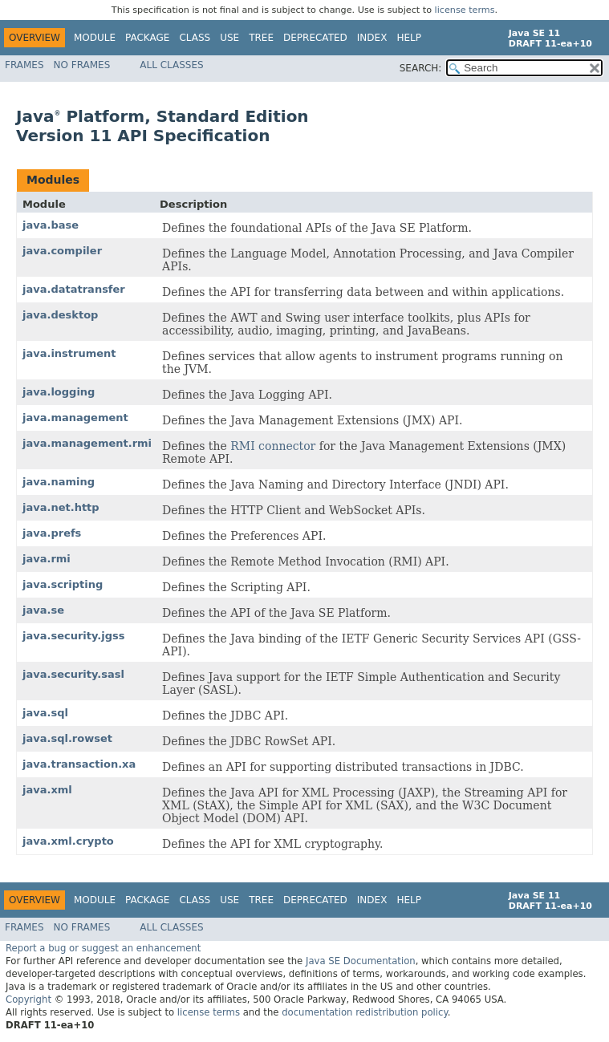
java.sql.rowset (67, 738)
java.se (43, 610)
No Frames (82, 65)
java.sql (45, 713)
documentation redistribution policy (364, 1012)
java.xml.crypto (68, 841)
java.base (50, 225)
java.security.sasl (73, 674)
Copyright (28, 999)
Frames (24, 65)
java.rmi (46, 559)
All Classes (171, 65)
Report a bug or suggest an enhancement (103, 948)
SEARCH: (421, 68)
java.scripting (62, 584)
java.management (75, 418)
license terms (465, 10)
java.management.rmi (87, 443)
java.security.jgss (73, 636)
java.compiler (62, 251)
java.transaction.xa (79, 764)
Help (408, 37)
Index (372, 37)
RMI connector (272, 446)
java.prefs (51, 533)
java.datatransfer (73, 289)
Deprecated (315, 37)
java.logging (58, 392)
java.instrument (69, 353)
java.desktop (60, 315)
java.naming (58, 482)
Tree (261, 37)
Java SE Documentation (361, 961)
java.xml (47, 790)
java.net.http (60, 507)
